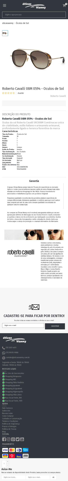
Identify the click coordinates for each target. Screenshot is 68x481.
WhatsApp (3, 373)
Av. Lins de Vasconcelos (14, 373)
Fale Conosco (7, 408)
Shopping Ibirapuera (13, 376)
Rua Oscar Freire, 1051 (13, 401)
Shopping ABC (10, 379)
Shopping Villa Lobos (13, 395)
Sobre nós (6, 411)
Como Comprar (8, 416)
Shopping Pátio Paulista (14, 382)
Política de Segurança (11, 424)
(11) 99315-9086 (10, 353)
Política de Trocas (9, 429)
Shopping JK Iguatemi (13, 389)
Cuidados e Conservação (12, 419)
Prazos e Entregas (9, 426)
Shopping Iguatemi (12, 386)
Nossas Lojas (7, 413)
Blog (4, 432)
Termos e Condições (10, 421)
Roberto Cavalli (58, 96)
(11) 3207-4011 (9, 348)
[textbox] (28, 15)
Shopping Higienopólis (14, 392)
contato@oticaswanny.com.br (16, 358)
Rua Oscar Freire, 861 (13, 398)
